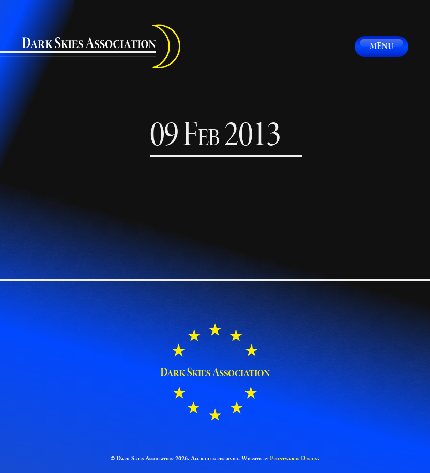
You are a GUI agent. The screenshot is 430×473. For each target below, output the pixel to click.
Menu (382, 46)
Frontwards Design (294, 458)
